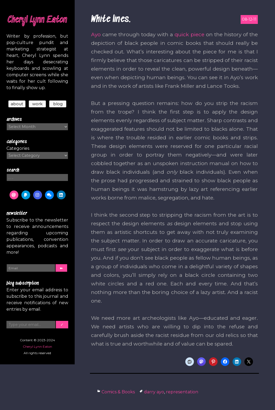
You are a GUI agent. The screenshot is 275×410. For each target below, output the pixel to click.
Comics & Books (118, 391)
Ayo (96, 34)
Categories (17, 148)
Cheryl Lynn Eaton (37, 20)
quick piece (189, 34)
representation (182, 391)
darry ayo (154, 391)
